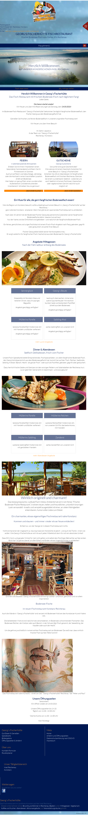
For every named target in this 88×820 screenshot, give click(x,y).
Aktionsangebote (33, 808)
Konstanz (7, 770)
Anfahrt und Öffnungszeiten (57, 736)
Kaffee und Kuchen (8, 808)
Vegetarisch (75, 806)
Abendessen (21, 808)
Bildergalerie (7, 738)
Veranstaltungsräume (52, 808)
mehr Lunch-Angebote (44, 342)
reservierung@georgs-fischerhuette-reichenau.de (22, 31)
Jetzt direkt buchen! (33, 191)
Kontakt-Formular (9, 750)
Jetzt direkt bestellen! (72, 191)
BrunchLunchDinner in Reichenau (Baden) (39, 806)
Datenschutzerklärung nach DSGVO (60, 738)
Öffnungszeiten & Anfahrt (12, 740)
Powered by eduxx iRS (81, 813)
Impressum (51, 740)
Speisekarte (6, 736)
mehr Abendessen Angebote (44, 455)
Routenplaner (7, 753)
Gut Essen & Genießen (10, 733)
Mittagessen (65, 806)
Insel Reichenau (10, 767)
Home (49, 733)
